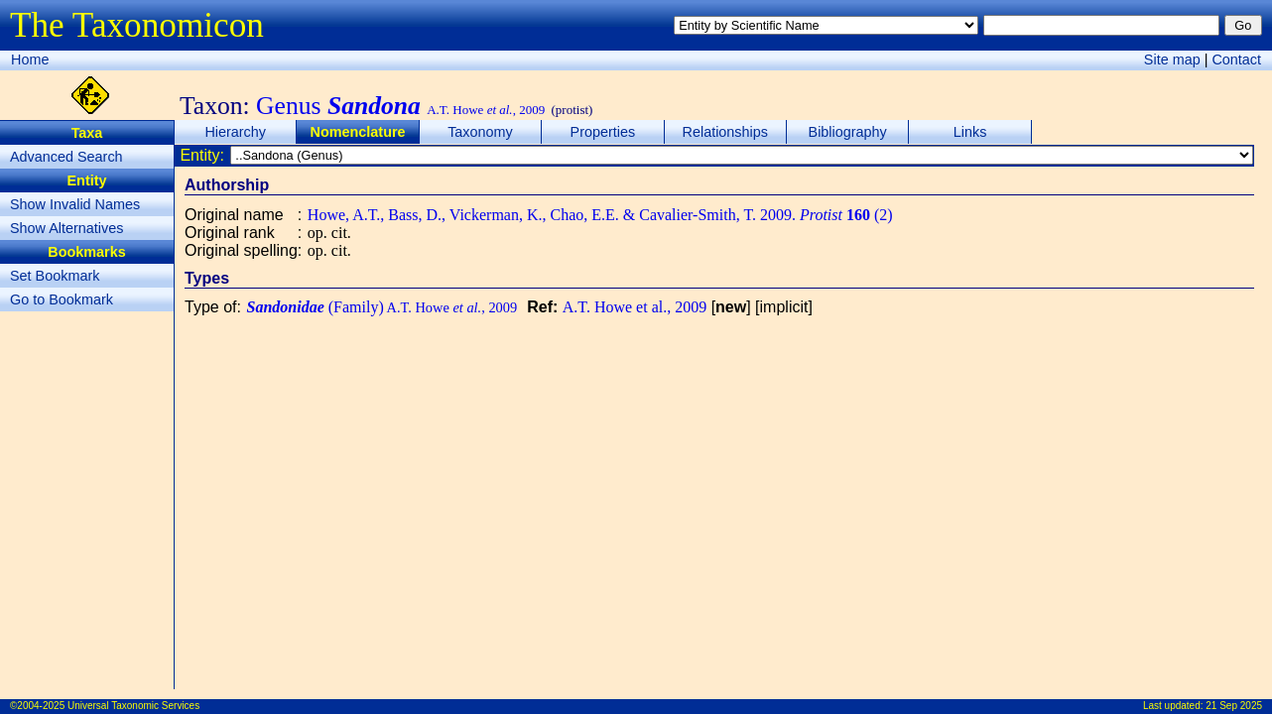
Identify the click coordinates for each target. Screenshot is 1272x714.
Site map (1172, 59)
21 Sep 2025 (1234, 705)
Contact (1236, 59)
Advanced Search (66, 157)
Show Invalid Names (75, 204)
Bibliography (848, 132)
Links (970, 132)
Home (30, 59)
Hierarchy (235, 132)
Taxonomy (480, 132)
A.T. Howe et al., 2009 (634, 306)
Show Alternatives (66, 228)
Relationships (725, 132)
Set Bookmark (54, 276)
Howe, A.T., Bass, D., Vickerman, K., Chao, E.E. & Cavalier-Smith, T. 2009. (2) (600, 214)
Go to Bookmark (61, 299)
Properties (603, 132)
